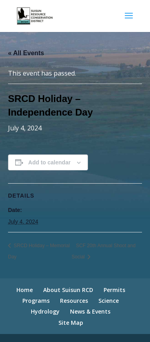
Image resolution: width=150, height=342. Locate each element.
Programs (36, 300)
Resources (74, 300)
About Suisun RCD (68, 290)
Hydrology (45, 311)
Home (24, 290)
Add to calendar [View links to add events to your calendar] (49, 162)
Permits (114, 290)
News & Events (90, 311)
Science (108, 300)
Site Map (70, 322)
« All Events (26, 53)
